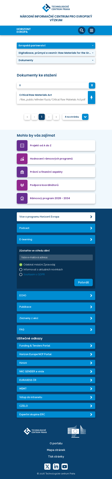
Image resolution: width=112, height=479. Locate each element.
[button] (56, 46)
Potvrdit (83, 282)
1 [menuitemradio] (41, 117)
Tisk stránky (56, 456)
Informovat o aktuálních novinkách (43, 269)
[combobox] (56, 85)
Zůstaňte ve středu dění (34, 250)
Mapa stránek (56, 450)
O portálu (56, 443)
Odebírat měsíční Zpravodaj (39, 264)
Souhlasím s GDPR (34, 274)
